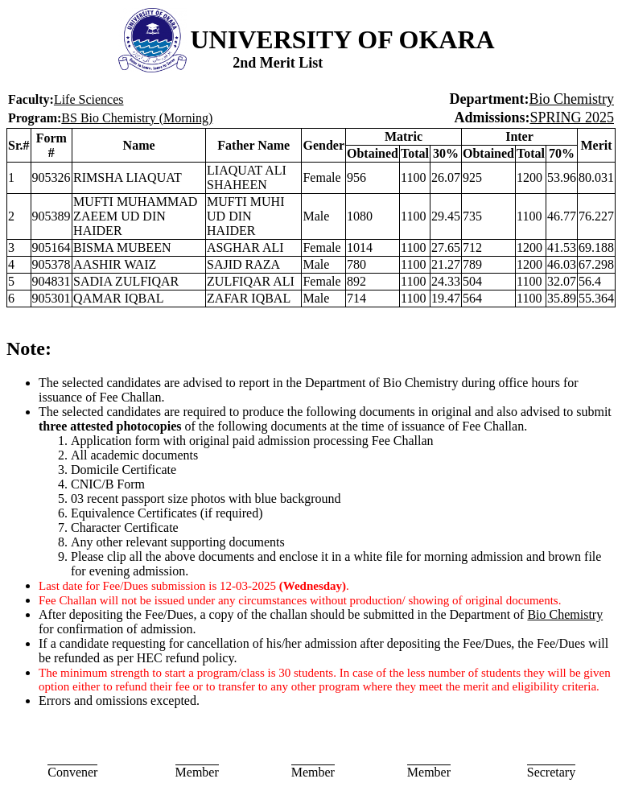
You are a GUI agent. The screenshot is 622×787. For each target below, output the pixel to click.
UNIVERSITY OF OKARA (343, 39)
